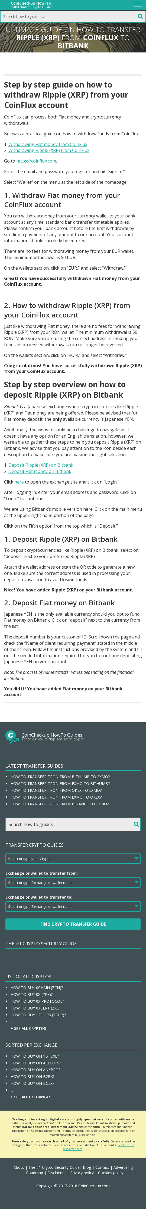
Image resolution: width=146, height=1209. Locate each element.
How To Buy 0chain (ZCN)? (37, 987)
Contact (102, 1167)
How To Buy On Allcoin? (36, 1062)
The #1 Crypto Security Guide (41, 943)
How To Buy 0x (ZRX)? (32, 994)
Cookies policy (110, 1172)
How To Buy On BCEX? (32, 1083)
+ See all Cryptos (28, 1028)
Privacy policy (82, 1172)
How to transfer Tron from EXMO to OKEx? (56, 797)
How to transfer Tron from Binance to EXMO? (60, 803)
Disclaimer (56, 1172)
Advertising (123, 1167)
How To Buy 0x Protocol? (37, 1001)
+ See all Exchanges (31, 1096)
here (19, 482)
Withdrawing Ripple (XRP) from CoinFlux (48, 150)
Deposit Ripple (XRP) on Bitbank (40, 465)
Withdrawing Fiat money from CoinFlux (47, 144)
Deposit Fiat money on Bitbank (39, 471)
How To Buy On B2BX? (32, 1076)
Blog (87, 1167)
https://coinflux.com (36, 161)
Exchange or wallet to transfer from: (41, 873)
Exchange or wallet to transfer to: (38, 897)
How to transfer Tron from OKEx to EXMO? (56, 790)
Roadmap (34, 1172)
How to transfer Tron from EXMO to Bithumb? (60, 783)
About (19, 1167)
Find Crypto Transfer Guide (73, 924)
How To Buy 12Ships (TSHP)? (38, 1014)
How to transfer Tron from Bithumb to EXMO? (60, 776)
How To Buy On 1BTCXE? (35, 1056)
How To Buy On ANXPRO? (35, 1069)
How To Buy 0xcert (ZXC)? (36, 1008)
